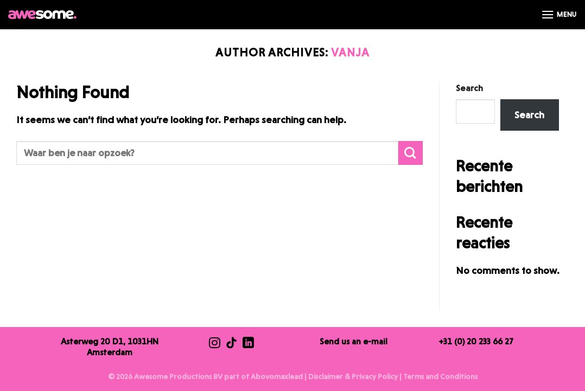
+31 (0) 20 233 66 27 (475, 341)
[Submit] (410, 153)
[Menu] (559, 14)
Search (469, 88)
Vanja (350, 52)
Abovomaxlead (277, 376)
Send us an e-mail (353, 341)
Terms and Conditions (440, 376)
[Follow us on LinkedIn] (248, 343)
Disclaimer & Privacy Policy (353, 376)
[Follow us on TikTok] (231, 343)
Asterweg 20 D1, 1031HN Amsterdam (109, 346)
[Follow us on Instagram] (214, 343)
